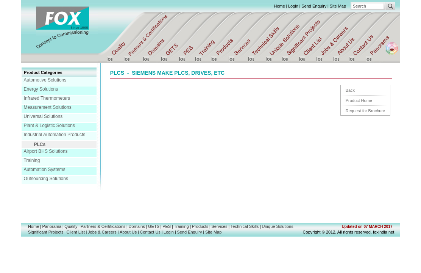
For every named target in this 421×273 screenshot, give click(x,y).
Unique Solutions (277, 226)
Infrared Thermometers (47, 98)
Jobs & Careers (102, 232)
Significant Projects (46, 232)
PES (166, 226)
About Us (128, 232)
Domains (137, 226)
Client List (76, 232)
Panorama (51, 226)
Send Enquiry (313, 6)
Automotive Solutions (45, 80)
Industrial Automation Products (55, 134)
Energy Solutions (41, 89)
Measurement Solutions (48, 107)
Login (293, 6)
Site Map (338, 6)
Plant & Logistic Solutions (49, 125)
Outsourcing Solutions (46, 178)
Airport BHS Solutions (46, 151)
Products (200, 226)
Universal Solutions (43, 116)
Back (350, 90)
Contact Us (150, 232)
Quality (70, 226)
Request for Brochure (365, 110)
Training (32, 160)
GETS (153, 226)
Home (279, 6)
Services (219, 226)
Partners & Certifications (103, 226)
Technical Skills (245, 226)
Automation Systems (44, 169)
